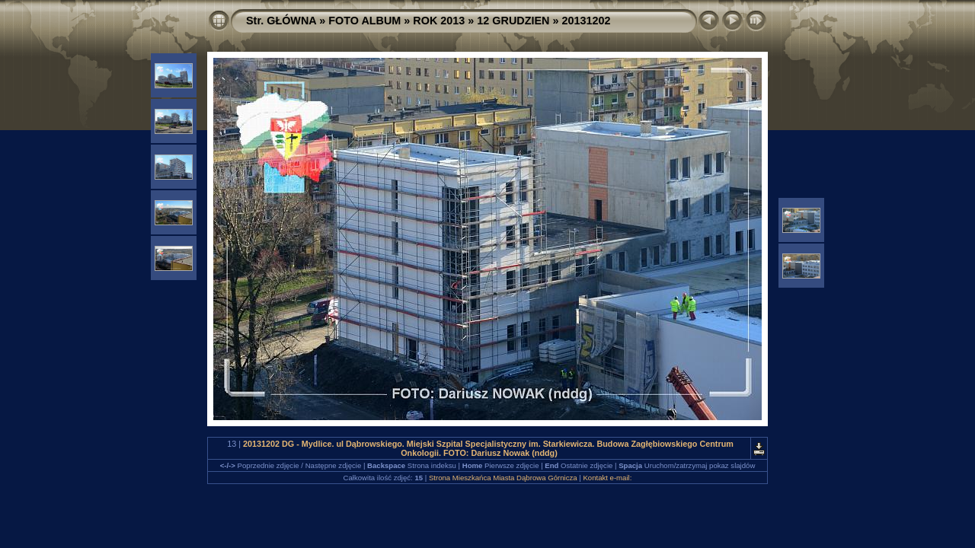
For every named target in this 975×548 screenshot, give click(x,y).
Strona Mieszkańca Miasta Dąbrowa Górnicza (503, 477)
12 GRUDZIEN (513, 20)
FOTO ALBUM (364, 20)
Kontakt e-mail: (607, 477)
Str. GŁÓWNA (281, 20)
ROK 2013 (439, 20)
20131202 (586, 20)
